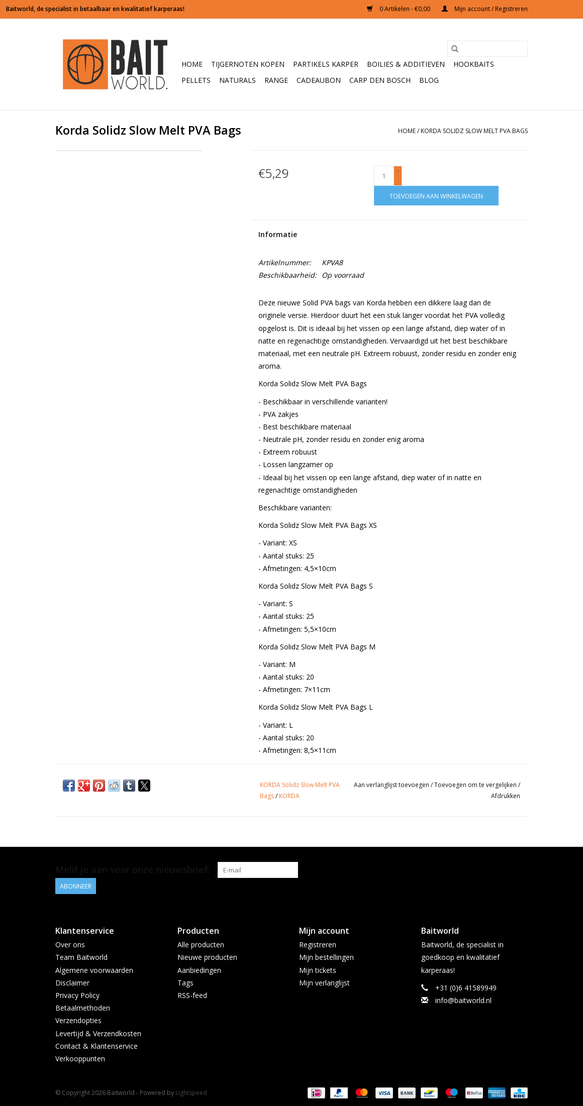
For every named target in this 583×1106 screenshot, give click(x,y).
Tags (185, 982)
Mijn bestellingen (326, 957)
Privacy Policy (77, 995)
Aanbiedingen (199, 970)
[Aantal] (384, 176)
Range (276, 80)
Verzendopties (78, 1020)
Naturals (237, 80)
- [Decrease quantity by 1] (398, 180)
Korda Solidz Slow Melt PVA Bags (474, 131)
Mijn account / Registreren (485, 9)
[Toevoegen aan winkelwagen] (436, 195)
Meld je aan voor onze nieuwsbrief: (132, 869)
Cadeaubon (319, 80)
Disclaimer (72, 982)
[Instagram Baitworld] (520, 870)
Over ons (70, 944)
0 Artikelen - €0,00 (399, 9)
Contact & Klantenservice (96, 1046)
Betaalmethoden (82, 1008)
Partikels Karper (325, 64)
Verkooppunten (80, 1058)
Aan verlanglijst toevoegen (392, 785)
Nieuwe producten (207, 957)
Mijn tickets (317, 970)
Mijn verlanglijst (324, 982)
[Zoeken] (487, 49)
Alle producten (200, 944)
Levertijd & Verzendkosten (98, 1033)
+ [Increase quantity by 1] (398, 171)
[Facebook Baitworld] (502, 870)
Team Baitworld (81, 957)
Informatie (277, 234)
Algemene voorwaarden (94, 970)
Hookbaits (473, 64)
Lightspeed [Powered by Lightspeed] (191, 1092)
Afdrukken (505, 796)
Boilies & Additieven (406, 64)
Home (192, 64)
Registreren (317, 944)
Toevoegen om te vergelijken (476, 785)
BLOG (429, 80)
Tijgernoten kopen (247, 64)
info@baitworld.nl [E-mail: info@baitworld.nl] (463, 1000)
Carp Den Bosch (380, 80)
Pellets (196, 80)
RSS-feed (192, 995)
